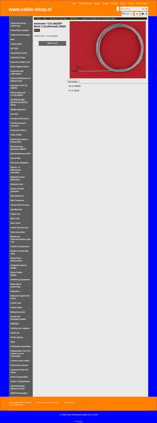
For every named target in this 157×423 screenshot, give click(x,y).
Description (73, 82)
